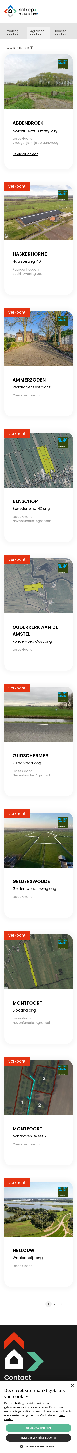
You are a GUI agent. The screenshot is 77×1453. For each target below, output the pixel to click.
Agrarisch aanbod (37, 33)
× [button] (72, 1385)
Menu (70, 11)
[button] (38, 1446)
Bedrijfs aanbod (61, 33)
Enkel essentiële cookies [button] (38, 1438)
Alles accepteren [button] (38, 1428)
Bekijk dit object (25, 154)
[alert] (38, 1417)
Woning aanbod (13, 33)
